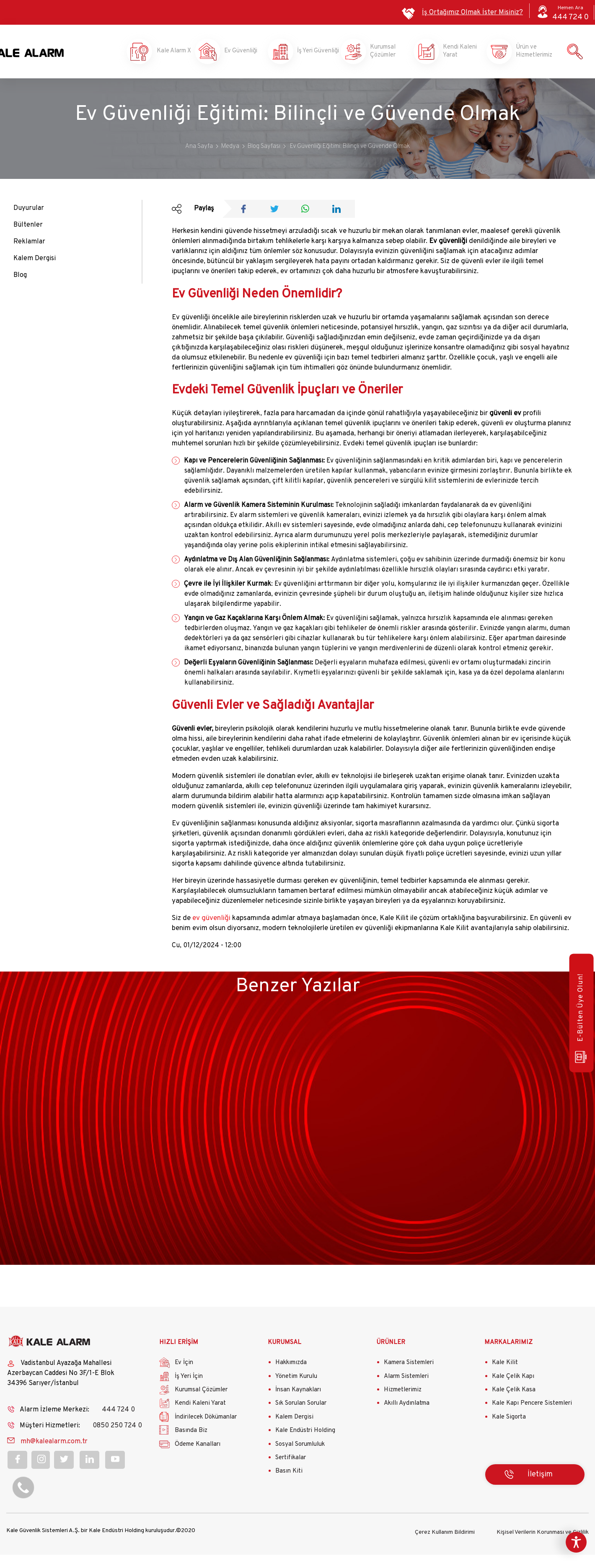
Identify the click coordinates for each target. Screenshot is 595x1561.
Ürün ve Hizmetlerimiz (530, 55)
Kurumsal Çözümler (384, 55)
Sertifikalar (290, 1465)
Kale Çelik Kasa (514, 1397)
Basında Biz (191, 1438)
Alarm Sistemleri (406, 1384)
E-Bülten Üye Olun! (579, 1020)
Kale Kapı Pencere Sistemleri (532, 1411)
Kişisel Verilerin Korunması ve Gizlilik (543, 1538)
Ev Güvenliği (239, 55)
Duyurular (28, 216)
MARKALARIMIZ (508, 1350)
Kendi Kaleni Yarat (457, 55)
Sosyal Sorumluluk (300, 1451)
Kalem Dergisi (34, 266)
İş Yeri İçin (189, 1384)
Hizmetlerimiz (403, 1397)
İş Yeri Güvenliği (311, 55)
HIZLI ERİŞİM (178, 1350)
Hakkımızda (291, 1370)
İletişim (540, 1482)
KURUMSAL (284, 1350)
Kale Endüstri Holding (305, 1438)
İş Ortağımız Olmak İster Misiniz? (472, 12)
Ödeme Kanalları (197, 1451)
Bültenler (28, 232)
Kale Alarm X (166, 55)
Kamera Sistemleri (409, 1370)
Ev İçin (184, 1370)
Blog (20, 283)
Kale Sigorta (509, 1425)
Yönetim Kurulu (296, 1384)
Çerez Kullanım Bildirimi (445, 1538)
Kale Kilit (505, 1370)
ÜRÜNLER (390, 1350)
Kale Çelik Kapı (513, 1384)
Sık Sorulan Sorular (300, 1411)
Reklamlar (29, 249)
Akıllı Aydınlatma (406, 1411)
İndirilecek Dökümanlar (206, 1425)
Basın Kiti (289, 1479)
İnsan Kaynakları (298, 1397)
